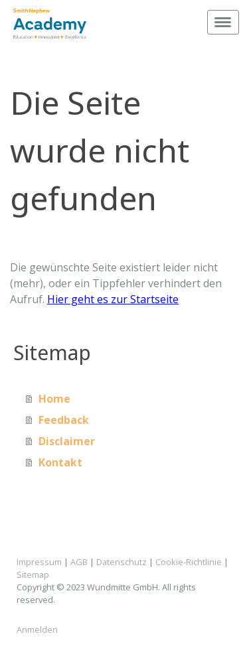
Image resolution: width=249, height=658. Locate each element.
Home (54, 398)
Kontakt (60, 462)
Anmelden (37, 629)
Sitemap (33, 574)
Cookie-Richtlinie (188, 562)
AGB (79, 562)
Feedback (64, 420)
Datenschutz (121, 562)
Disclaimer (67, 441)
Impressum (39, 562)
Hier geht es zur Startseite (113, 299)
